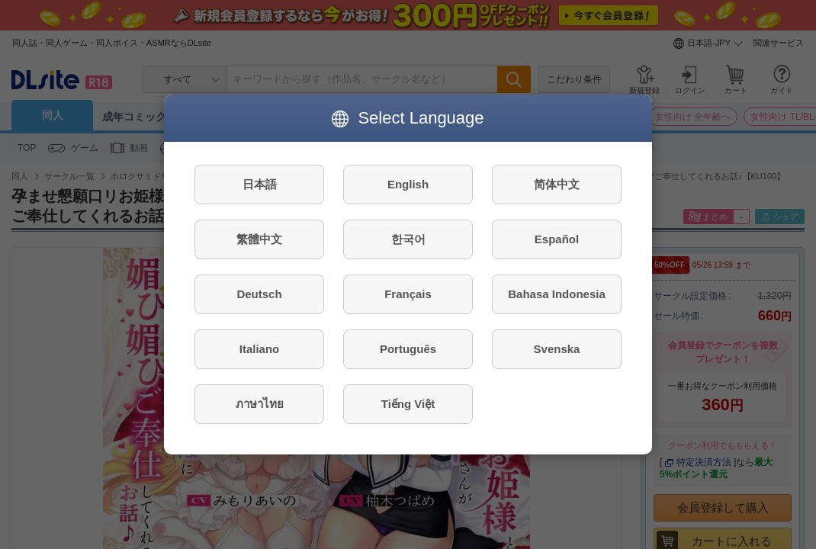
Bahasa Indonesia (557, 293)
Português (408, 348)
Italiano (259, 348)
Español (557, 239)
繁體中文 (259, 239)
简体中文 (557, 184)
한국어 (408, 239)
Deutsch (258, 293)
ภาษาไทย (260, 403)
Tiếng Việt (408, 403)
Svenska (557, 348)
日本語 (260, 184)
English (408, 184)
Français (408, 293)
